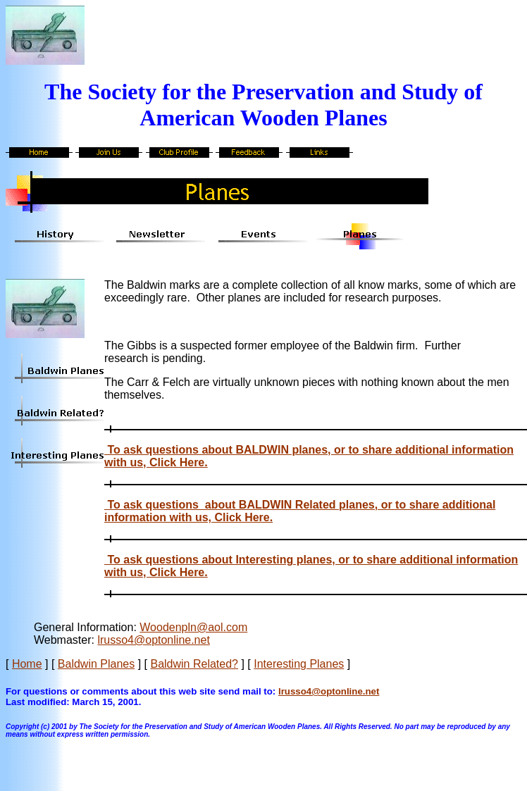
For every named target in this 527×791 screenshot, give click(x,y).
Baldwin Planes (96, 664)
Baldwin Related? (194, 664)
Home (27, 664)
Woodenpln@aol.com (193, 627)
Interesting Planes (299, 664)
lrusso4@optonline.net (153, 640)
